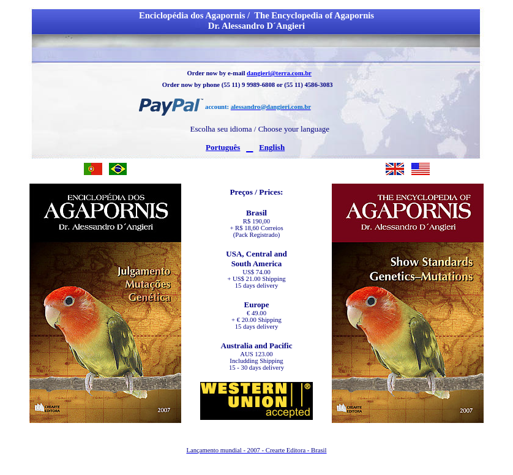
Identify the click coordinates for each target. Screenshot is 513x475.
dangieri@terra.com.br (279, 73)
